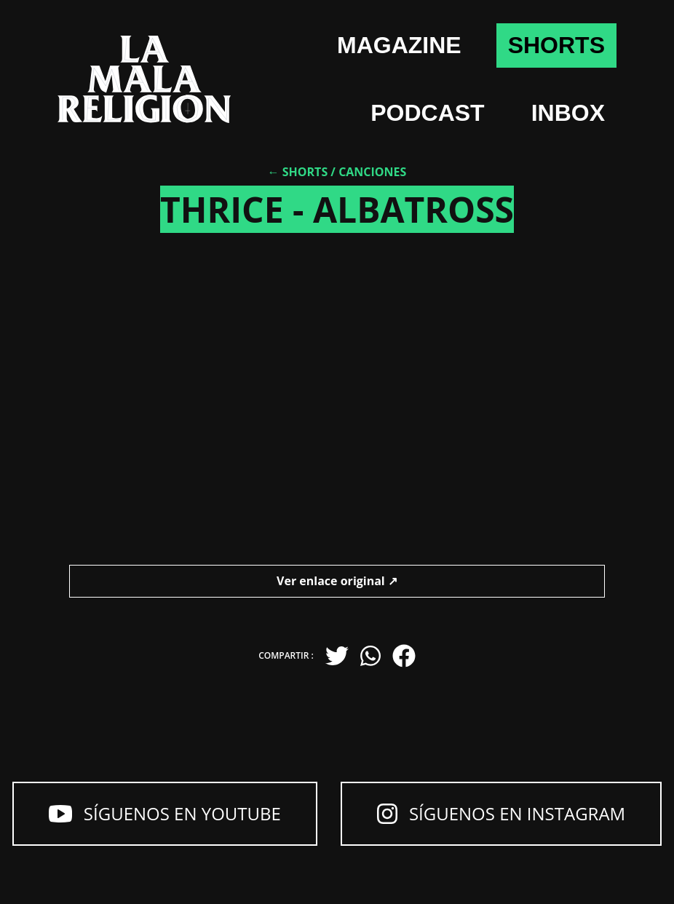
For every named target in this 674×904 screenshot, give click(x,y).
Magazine (399, 45)
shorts (556, 45)
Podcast (427, 113)
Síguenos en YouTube (165, 813)
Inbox (568, 113)
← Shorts (298, 172)
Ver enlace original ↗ (337, 581)
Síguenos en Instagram (501, 813)
